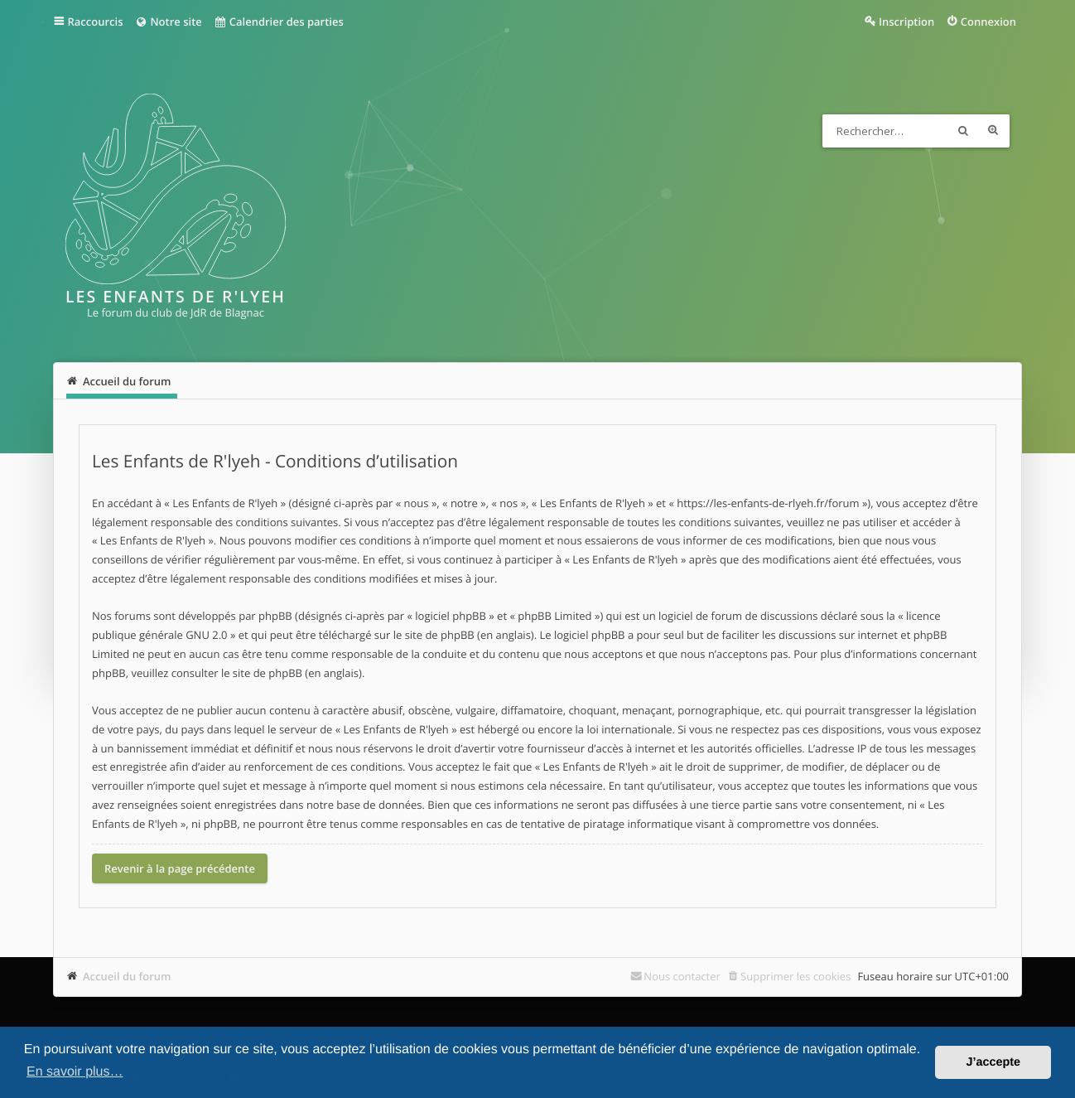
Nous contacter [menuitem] (682, 976)
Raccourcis (95, 21)
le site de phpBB (434, 634)
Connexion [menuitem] (988, 21)
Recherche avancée (993, 131)
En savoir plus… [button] (75, 1072)
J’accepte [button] (993, 1062)
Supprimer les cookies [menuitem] (795, 976)
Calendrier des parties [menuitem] (279, 21)
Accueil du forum (127, 976)
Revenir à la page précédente (179, 868)
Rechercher (963, 131)
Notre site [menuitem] (167, 21)
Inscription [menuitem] (906, 21)
